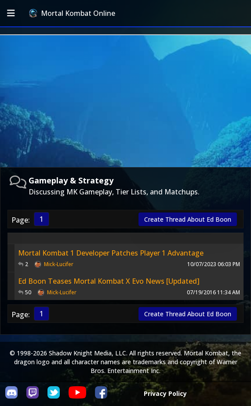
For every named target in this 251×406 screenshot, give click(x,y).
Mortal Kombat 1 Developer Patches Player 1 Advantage (111, 253)
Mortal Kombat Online (72, 13)
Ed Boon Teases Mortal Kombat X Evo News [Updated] (109, 281)
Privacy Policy (165, 393)
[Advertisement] (125, 101)
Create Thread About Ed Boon (187, 219)
